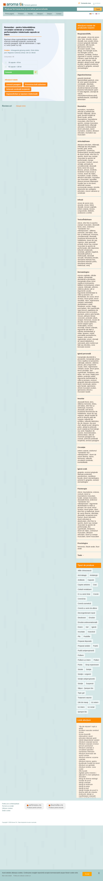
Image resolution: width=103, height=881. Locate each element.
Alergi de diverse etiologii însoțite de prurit (88, 780)
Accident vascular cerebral (89, 730)
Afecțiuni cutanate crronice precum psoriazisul (89, 745)
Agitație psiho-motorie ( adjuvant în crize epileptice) (89, 774)
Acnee (81, 732)
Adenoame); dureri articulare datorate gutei (87, 737)
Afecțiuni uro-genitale (87, 765)
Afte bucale (83, 771)
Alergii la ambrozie (86, 784)
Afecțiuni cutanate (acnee (88, 742)
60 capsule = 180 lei (14, 67)
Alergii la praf (84, 788)
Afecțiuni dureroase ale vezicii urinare (87, 754)
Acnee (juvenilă (84, 734)
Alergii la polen (84, 786)
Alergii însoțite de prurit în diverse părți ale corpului (88, 791)
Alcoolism (82, 777)
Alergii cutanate (84, 782)
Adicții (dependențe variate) (89, 740)
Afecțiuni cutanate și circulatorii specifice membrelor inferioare (86, 750)
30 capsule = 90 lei (14, 63)
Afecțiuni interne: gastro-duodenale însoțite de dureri (89, 762)
